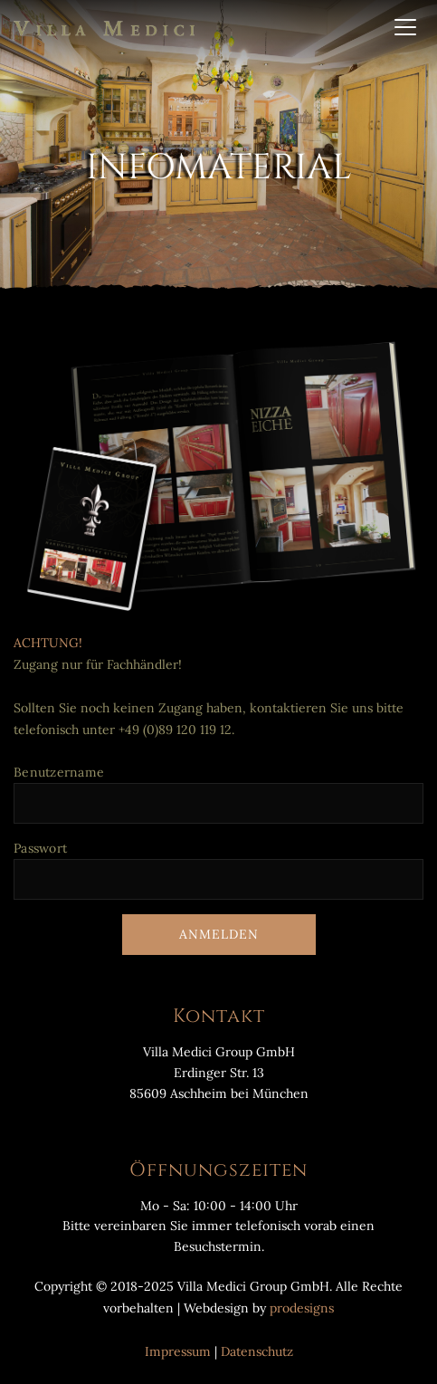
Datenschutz (257, 1351)
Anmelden (219, 934)
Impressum (178, 1351)
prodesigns (302, 1308)
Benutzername (59, 772)
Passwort (40, 848)
